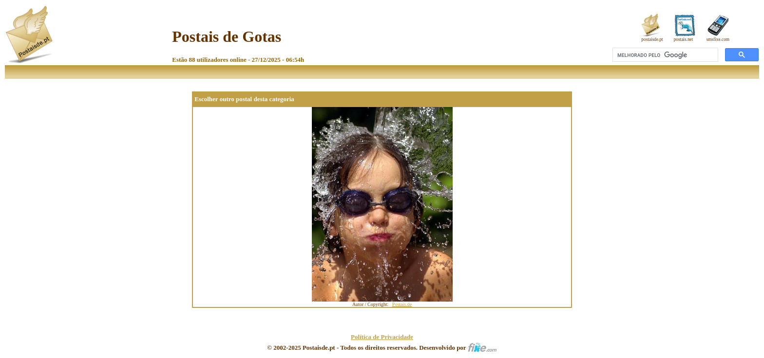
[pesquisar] (664, 55)
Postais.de (402, 304)
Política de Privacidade (382, 336)
